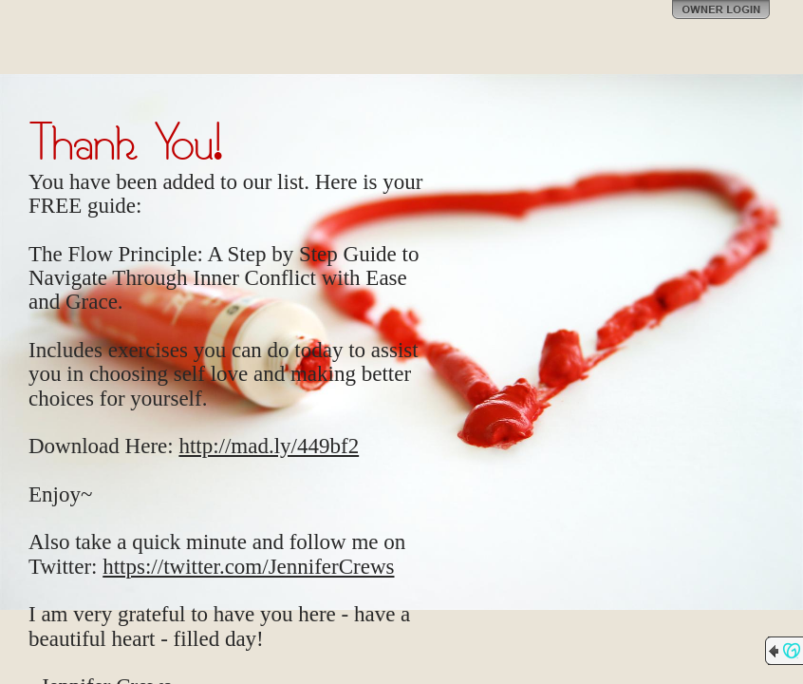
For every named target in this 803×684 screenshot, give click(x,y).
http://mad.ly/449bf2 (268, 446)
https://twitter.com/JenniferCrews (248, 567)
